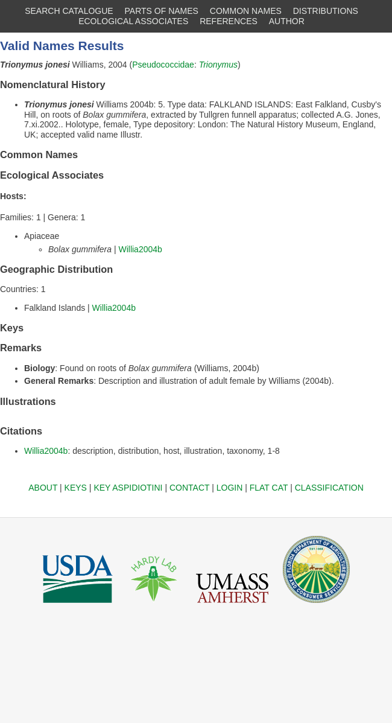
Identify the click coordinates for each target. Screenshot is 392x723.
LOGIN (230, 487)
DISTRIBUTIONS (325, 11)
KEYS (76, 487)
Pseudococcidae (163, 64)
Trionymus (218, 64)
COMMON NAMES (246, 11)
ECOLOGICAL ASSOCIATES (133, 21)
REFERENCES (229, 21)
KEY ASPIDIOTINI (127, 487)
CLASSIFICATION (329, 487)
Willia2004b (140, 249)
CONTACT (189, 487)
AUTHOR (287, 21)
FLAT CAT (269, 487)
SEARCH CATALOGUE (69, 11)
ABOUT (42, 487)
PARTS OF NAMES (161, 11)
